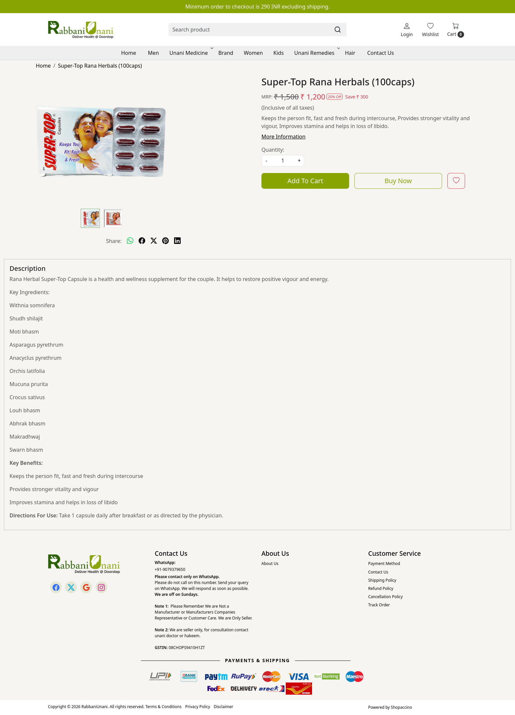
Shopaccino (401, 707)
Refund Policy (380, 588)
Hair (350, 52)
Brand (225, 52)
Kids (278, 52)
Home (128, 52)
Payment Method (384, 563)
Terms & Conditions (164, 706)
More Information (283, 136)
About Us (270, 563)
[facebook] (142, 241)
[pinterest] (165, 241)
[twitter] (154, 241)
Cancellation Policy (385, 596)
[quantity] (282, 160)
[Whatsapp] (130, 241)
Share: (114, 241)
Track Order (379, 605)
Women (253, 52)
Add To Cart (305, 180)
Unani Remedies (316, 52)
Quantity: (272, 149)
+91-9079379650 (170, 569)
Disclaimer (223, 706)
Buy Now (398, 180)
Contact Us (380, 52)
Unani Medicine (190, 52)
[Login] (407, 30)
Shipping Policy (382, 580)
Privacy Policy (197, 706)
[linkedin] (177, 241)
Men (153, 52)
